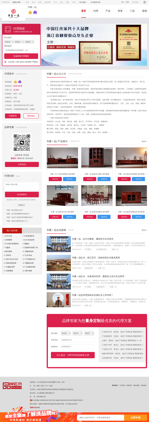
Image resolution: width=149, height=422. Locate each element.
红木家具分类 (96, 2)
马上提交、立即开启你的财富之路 (72, 355)
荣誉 (120, 11)
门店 (132, 11)
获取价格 (69, 179)
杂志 (61, 2)
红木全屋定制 (29, 240)
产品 (55, 2)
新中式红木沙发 (12, 259)
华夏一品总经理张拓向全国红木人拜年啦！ (92, 295)
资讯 (33, 2)
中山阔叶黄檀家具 (12, 244)
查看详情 (55, 179)
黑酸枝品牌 (29, 263)
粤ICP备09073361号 (76, 400)
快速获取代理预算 (21, 56)
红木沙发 (8, 236)
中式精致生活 (30, 259)
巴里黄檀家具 (29, 236)
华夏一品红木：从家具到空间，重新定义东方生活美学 (98, 276)
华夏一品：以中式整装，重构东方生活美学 (92, 239)
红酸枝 (7, 247)
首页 (27, 2)
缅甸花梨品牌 (11, 263)
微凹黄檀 (8, 251)
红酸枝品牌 (10, 267)
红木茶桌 (28, 255)
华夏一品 (115, 249)
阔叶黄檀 (28, 271)
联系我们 (129, 385)
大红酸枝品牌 (30, 267)
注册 (127, 2)
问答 (73, 2)
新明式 (8, 255)
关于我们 (122, 385)
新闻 (144, 11)
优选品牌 (47, 2)
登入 (122, 2)
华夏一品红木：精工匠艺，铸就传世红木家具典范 (96, 257)
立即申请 (135, 417)
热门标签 (83, 2)
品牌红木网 (17, 2)
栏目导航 (136, 2)
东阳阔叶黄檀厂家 (31, 247)
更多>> (144, 141)
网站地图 (136, 385)
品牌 (39, 2)
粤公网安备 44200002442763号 (41, 400)
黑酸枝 (26, 244)
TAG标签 (143, 385)
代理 (95, 11)
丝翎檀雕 (8, 240)
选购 (67, 2)
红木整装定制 (101, 249)
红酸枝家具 (88, 268)
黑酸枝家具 (29, 251)
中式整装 (87, 249)
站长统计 (75, 404)
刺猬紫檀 (9, 271)
